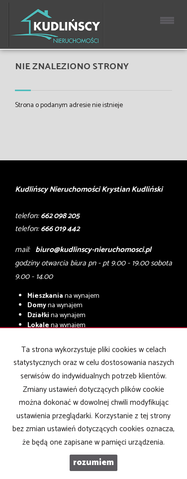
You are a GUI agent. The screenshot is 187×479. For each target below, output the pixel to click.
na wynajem (63, 296)
